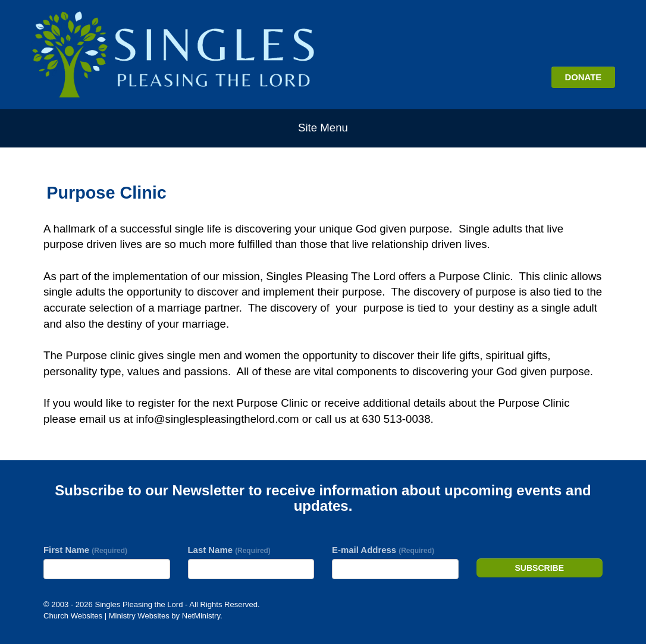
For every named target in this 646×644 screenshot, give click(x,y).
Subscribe (539, 568)
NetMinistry (201, 615)
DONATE (583, 77)
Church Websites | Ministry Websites (107, 615)
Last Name (229, 550)
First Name (85, 550)
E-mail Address (383, 550)
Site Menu (323, 127)
